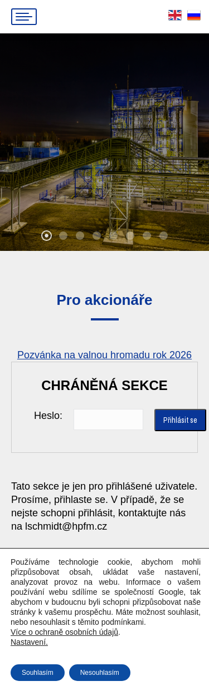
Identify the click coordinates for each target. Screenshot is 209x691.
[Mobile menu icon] (24, 16)
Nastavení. (29, 642)
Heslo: (48, 415)
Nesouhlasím (99, 673)
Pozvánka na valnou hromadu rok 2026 (104, 355)
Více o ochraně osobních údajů (64, 632)
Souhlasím (38, 673)
